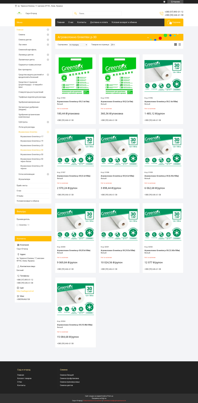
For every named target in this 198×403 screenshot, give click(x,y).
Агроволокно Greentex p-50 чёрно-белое (31, 160)
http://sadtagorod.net (25, 291)
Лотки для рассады (27, 127)
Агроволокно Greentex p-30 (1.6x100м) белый (161, 103)
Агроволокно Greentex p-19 (31, 141)
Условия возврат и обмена (124, 22)
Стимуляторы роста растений (31, 92)
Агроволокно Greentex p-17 (31, 137)
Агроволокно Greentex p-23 (31, 145)
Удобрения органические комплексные (29, 116)
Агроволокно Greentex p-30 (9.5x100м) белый (73, 251)
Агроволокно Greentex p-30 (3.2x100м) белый (73, 177)
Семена (22, 35)
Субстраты (23, 122)
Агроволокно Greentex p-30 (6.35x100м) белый (161, 177)
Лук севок (23, 45)
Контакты (81, 22)
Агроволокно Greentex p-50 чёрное (31, 167)
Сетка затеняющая (26, 174)
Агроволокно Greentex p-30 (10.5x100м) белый (118, 251)
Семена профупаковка (69, 378)
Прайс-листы (22, 186)
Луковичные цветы (27, 60)
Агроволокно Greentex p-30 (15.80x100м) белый (74, 326)
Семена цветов (25, 40)
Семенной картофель (27, 50)
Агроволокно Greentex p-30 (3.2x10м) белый (117, 103)
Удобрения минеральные (29, 102)
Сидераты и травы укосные (30, 65)
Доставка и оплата (99, 22)
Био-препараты (25, 70)
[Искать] (75, 14)
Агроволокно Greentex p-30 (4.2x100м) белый (117, 177)
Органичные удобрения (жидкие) (28, 108)
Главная (61, 22)
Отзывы (20, 196)
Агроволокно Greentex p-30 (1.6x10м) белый (73, 103)
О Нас (19, 382)
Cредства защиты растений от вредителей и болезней (31, 76)
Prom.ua (110, 396)
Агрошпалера (24, 179)
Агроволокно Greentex (28, 132)
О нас (70, 22)
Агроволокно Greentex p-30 (31, 150)
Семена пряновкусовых (70, 382)
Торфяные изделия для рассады (32, 97)
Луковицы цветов (26, 55)
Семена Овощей (67, 375)
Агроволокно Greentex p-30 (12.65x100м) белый (162, 251)
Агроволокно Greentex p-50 (31, 154)
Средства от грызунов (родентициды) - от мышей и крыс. (30, 84)
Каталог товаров (24, 378)
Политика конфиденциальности (114, 400)
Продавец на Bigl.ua (99, 398)
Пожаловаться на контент (92, 400)
